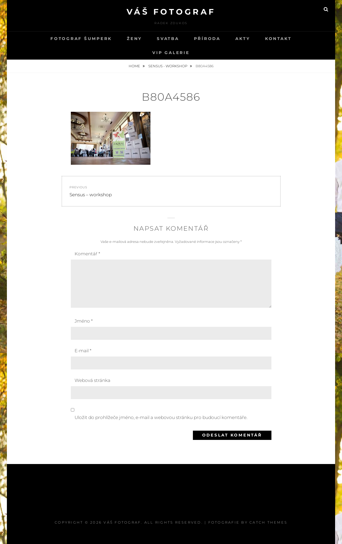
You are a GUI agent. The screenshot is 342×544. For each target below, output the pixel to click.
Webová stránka (92, 380)
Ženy (134, 38)
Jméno (84, 321)
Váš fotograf (171, 12)
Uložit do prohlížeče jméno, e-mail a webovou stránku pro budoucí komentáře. (161, 417)
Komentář (87, 253)
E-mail (83, 350)
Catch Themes (268, 522)
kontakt (278, 38)
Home (135, 66)
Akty (242, 38)
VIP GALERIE (170, 52)
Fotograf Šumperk (81, 38)
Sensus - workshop (168, 66)
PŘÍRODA (207, 38)
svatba (168, 38)
